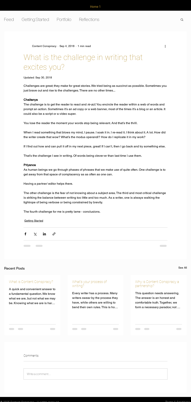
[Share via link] (54, 234)
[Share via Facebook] (25, 234)
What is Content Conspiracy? (31, 282)
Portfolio (64, 19)
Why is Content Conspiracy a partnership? (157, 284)
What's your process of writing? (89, 284)
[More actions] (165, 46)
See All (182, 267)
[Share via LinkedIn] (44, 234)
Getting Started (35, 19)
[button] (182, 19)
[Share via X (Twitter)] (35, 234)
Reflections (89, 19)
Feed (9, 19)
